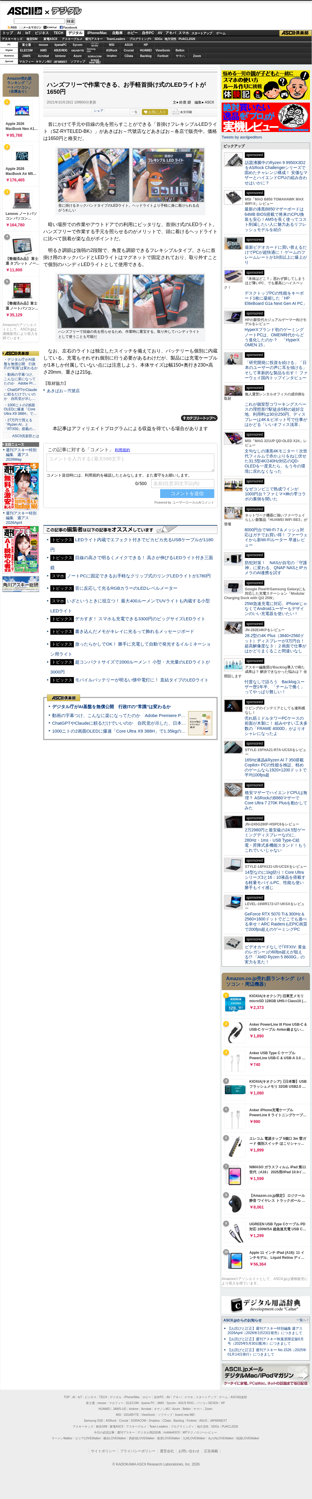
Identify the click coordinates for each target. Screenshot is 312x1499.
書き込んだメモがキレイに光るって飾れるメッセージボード (134, 631)
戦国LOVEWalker (247, 1438)
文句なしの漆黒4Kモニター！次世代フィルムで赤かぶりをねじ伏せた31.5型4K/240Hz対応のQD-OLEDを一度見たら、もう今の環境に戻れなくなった (276, 461)
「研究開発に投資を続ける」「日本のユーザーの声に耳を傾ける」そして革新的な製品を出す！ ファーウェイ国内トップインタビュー (276, 370)
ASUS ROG (60, 50)
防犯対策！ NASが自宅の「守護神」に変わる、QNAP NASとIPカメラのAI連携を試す (276, 567)
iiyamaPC (60, 44)
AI (19, 33)
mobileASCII (172, 1432)
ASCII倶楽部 (295, 33)
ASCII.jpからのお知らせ (242, 1320)
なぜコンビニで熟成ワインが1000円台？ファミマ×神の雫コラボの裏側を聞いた (275, 494)
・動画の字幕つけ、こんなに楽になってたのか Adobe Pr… (20, 378)
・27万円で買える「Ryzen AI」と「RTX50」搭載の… (20, 424)
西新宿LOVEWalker (142, 1438)
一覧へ (301, 1320)
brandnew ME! (95, 61)
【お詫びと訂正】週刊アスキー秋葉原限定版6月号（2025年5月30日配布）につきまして (266, 1341)
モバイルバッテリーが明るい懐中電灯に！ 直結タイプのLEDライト (142, 679)
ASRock (111, 50)
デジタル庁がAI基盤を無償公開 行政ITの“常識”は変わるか (111, 706)
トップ (7, 33)
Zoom (197, 56)
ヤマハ (180, 56)
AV (160, 33)
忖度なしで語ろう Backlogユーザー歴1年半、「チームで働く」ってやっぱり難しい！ (275, 686)
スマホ (183, 33)
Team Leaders (158, 1426)
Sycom (77, 44)
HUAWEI (146, 50)
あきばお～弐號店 (63, 390)
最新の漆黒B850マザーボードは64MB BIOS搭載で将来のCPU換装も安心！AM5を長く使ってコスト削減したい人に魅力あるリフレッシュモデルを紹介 (276, 219)
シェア (98, 110)
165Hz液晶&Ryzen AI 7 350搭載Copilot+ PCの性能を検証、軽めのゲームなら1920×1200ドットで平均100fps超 (276, 768)
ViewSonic (163, 50)
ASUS (129, 44)
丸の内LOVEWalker (221, 1438)
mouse (43, 44)
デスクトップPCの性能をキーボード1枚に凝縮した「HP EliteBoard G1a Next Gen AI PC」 (276, 298)
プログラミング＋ (182, 1426)
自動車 (117, 33)
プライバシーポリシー (137, 1451)
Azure (78, 56)
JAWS (26, 56)
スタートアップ (201, 33)
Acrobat (43, 56)
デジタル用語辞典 (149, 1432)
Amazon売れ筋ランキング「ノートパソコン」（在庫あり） (19, 84)
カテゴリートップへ (199, 418)
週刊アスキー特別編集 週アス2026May (21, 455)
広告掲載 (211, 1451)
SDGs (158, 39)
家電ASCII (50, 39)
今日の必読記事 (104, 1432)
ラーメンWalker (62, 1438)
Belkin (179, 50)
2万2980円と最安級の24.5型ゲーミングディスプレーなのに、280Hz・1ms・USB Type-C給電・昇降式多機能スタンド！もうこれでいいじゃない (275, 840)
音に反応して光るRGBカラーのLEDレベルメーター (126, 588)
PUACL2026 (187, 39)
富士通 (26, 44)
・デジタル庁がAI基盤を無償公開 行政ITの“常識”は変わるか (21, 363)
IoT (28, 33)
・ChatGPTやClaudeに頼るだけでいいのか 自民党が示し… (20, 394)
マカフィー (26, 61)
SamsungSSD (91, 50)
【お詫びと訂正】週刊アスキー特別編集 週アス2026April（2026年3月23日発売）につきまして (265, 1330)
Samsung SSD (93, 1420)
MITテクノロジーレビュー (199, 1432)
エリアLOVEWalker (88, 1438)
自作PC (148, 33)
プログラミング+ (140, 39)
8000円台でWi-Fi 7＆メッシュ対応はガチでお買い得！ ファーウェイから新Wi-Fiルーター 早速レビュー (276, 537)
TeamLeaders (116, 39)
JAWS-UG (119, 1409)
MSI (111, 44)
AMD (43, 50)
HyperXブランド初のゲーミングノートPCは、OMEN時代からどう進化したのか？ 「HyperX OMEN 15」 (274, 337)
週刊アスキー (94, 39)
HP (146, 44)
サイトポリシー (103, 1451)
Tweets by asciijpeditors (242, 137)
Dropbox (112, 55)
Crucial (129, 50)
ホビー (132, 33)
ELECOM (26, 50)
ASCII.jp (24, 11)
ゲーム (221, 33)
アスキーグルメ (72, 39)
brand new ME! (185, 1414)
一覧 (134, 112)
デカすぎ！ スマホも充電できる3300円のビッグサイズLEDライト (140, 618)
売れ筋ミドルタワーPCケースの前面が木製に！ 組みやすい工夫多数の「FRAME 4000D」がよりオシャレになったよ (276, 726)
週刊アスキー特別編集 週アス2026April (21, 518)
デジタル (63, 10)
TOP (67, 1397)
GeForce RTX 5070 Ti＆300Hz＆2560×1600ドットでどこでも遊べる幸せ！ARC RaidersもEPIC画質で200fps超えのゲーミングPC (276, 922)
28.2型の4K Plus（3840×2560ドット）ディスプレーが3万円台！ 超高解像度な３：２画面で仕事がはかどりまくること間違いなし (275, 643)
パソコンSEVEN (95, 44)
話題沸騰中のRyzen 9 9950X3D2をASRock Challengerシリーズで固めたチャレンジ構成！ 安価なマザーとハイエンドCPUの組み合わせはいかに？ (276, 172)
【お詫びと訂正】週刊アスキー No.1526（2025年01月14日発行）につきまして (267, 1352)
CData (129, 56)
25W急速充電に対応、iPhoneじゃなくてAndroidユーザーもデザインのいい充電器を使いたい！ (276, 608)
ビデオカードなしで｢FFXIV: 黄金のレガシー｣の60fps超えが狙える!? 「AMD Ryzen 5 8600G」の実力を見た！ (275, 955)
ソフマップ (77, 61)
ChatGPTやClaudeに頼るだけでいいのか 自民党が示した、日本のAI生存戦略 (130, 723)
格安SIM (32, 39)
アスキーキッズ (12, 39)
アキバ (170, 33)
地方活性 (170, 39)
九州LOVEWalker (194, 1438)
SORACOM (138, 1420)
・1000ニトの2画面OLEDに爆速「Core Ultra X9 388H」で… (20, 409)
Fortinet (162, 56)
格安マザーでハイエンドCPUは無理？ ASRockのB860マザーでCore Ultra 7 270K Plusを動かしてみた (276, 800)
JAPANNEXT (60, 61)
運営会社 (167, 1451)
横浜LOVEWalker (114, 1438)
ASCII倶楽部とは (25, 436)
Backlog (146, 56)
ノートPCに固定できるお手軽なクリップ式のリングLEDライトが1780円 (139, 575)
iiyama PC (148, 1403)
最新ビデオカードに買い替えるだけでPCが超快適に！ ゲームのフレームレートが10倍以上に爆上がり (276, 255)
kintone (60, 56)
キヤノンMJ (44, 61)
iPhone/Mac (97, 33)
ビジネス (42, 33)
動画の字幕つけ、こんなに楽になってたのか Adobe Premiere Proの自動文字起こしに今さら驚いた (151, 715)
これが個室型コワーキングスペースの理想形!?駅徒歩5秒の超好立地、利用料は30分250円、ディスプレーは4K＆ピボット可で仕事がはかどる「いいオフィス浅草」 (276, 414)
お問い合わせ (189, 1451)
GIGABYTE (77, 50)
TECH (58, 33)
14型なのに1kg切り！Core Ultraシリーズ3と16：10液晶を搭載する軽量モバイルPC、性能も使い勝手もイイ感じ (275, 880)
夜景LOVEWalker (168, 1438)
